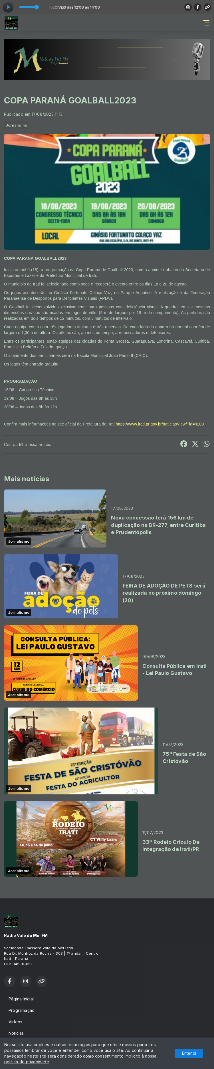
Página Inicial (21, 998)
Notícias (16, 1033)
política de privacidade (26, 1061)
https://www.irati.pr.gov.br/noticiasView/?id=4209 (160, 424)
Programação (22, 1010)
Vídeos (15, 1021)
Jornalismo (16, 125)
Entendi (189, 1053)
